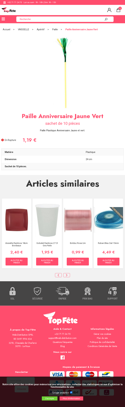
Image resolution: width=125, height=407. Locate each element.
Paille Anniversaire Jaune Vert (81, 29)
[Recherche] (61, 19)
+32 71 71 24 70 (14, 2)
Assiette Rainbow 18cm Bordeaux (16, 244)
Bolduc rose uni (78, 243)
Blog (62, 346)
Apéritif (41, 29)
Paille (55, 29)
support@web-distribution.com (62, 338)
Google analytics (60, 392)
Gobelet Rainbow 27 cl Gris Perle (47, 244)
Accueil (6, 29)
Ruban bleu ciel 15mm (108, 243)
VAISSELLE (23, 29)
